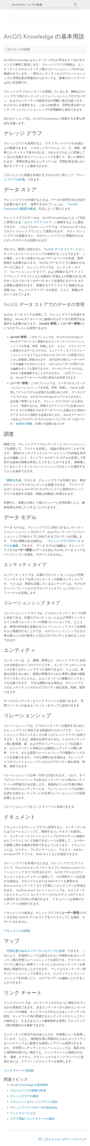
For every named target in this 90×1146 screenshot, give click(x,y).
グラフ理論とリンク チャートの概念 (32, 1118)
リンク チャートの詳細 (18, 1070)
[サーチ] (75, 4)
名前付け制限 (24, 423)
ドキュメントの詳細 (17, 930)
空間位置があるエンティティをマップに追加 (36, 951)
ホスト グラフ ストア (38, 222)
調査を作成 (14, 480)
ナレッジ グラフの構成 (24, 1096)
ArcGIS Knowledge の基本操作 (29, 1084)
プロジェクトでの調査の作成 (28, 1090)
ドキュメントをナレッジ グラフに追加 (33, 1101)
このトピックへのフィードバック (64, 1139)
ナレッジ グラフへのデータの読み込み (33, 1107)
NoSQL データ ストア (58, 249)
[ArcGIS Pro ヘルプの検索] (41, 5)
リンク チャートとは (23, 1113)
